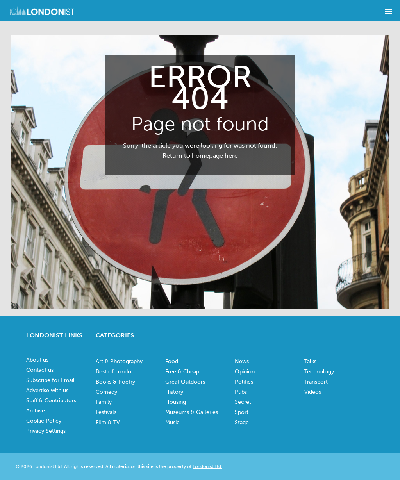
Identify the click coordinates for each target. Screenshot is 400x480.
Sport (241, 412)
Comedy (106, 392)
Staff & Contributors (51, 400)
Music (172, 422)
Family (104, 402)
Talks (310, 361)
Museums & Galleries (191, 412)
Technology (319, 371)
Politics (244, 381)
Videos (312, 392)
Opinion (245, 371)
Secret (243, 402)
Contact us (40, 370)
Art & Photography (119, 361)
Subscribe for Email (50, 380)
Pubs (241, 392)
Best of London (115, 371)
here (231, 155)
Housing (175, 402)
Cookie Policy (43, 421)
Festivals (106, 412)
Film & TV (108, 422)
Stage (242, 422)
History (174, 392)
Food (171, 361)
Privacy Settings (46, 431)
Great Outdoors (185, 381)
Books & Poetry (115, 381)
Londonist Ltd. (207, 466)
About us (37, 360)
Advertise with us (47, 390)
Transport (316, 381)
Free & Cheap (182, 371)
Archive (35, 410)
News (242, 361)
